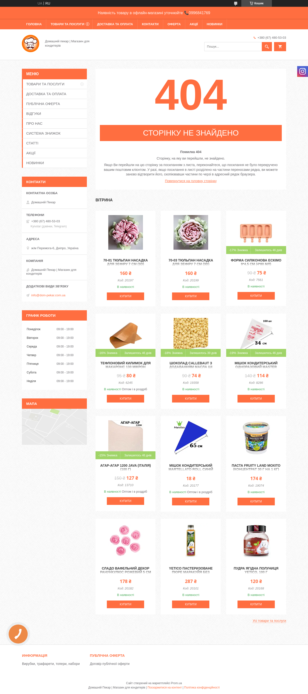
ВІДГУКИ (33, 114)
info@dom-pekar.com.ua (48, 295)
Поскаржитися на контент (165, 687)
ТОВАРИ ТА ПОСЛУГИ (67, 24)
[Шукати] (267, 46)
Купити (125, 296)
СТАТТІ (32, 143)
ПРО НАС (34, 123)
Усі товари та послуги (269, 621)
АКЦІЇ (194, 24)
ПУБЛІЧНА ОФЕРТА (43, 104)
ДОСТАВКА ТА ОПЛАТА (115, 24)
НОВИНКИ (214, 24)
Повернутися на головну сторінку (191, 181)
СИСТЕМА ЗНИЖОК (43, 133)
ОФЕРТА (174, 24)
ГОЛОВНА (34, 24)
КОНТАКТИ (150, 24)
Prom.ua (176, 683)
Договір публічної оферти (109, 664)
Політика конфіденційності (202, 687)
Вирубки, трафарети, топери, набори (51, 664)
